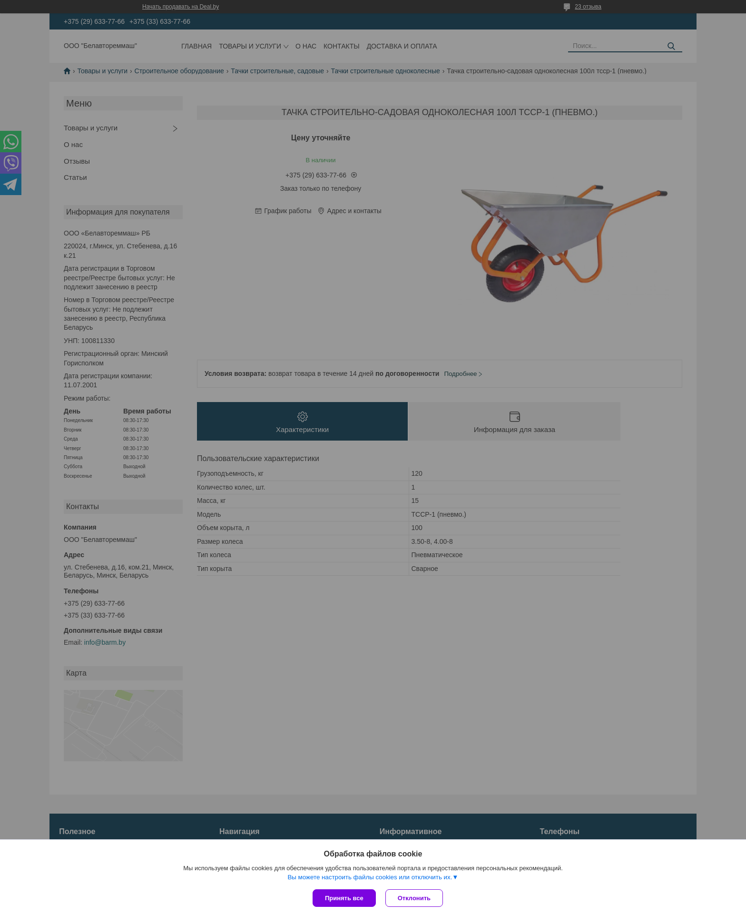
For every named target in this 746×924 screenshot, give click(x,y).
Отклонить (414, 898)
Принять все (344, 898)
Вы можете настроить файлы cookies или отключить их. (369, 877)
